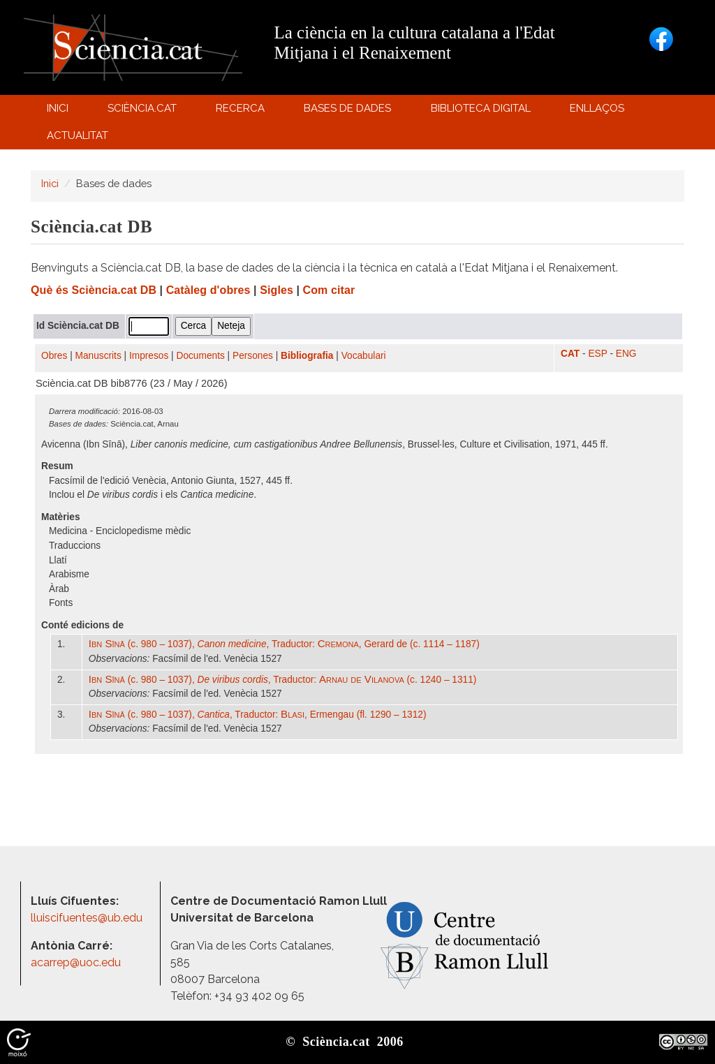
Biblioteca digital (482, 111)
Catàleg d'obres (208, 290)
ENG (626, 353)
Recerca (242, 111)
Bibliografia (307, 355)
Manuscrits (98, 355)
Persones (253, 355)
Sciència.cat (143, 111)
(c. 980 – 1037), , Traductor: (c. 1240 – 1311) (283, 679)
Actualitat (79, 138)
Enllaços (597, 108)
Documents (201, 355)
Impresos (148, 355)
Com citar (329, 290)
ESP (597, 353)
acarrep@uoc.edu (76, 962)
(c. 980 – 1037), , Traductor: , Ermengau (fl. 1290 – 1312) (258, 714)
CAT (570, 353)
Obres (54, 355)
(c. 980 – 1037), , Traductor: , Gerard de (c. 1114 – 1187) (284, 644)
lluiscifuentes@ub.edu (88, 917)
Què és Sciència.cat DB (93, 290)
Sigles (276, 290)
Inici (57, 108)
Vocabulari (363, 355)
